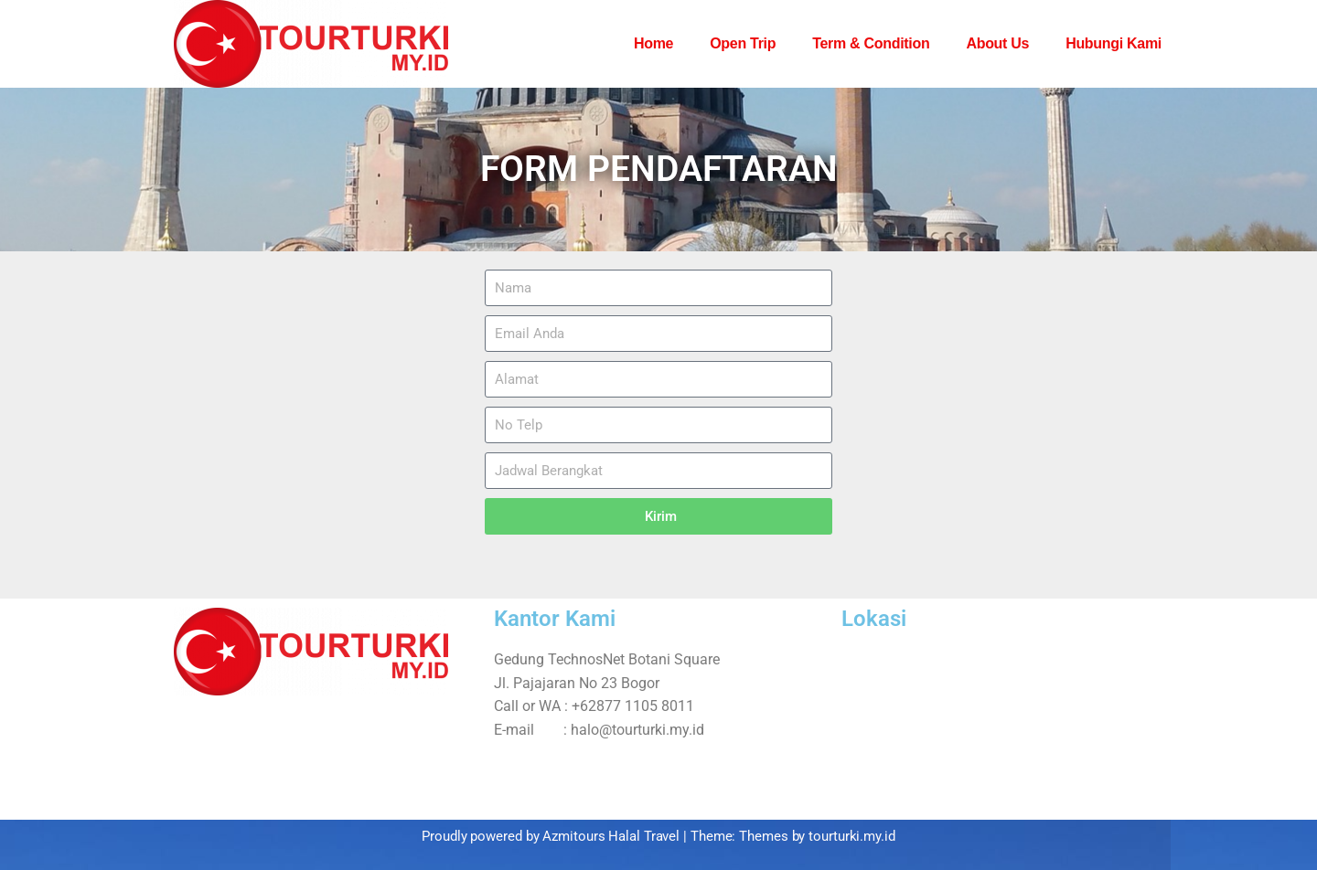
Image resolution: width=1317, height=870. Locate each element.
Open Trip (743, 43)
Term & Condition (870, 43)
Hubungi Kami (1113, 43)
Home (653, 43)
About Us (997, 43)
